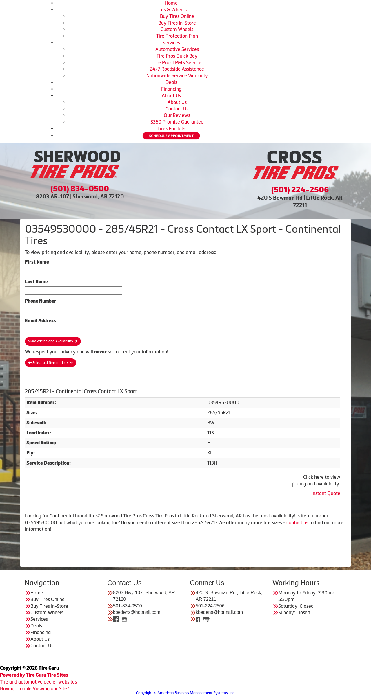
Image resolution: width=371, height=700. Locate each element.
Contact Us (177, 108)
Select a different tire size (50, 363)
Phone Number (40, 301)
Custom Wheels (177, 29)
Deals (171, 82)
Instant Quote (326, 493)
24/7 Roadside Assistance (177, 68)
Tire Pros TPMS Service (177, 62)
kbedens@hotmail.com (136, 612)
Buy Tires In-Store (177, 22)
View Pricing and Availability (53, 341)
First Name (37, 261)
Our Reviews (177, 115)
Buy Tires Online (177, 16)
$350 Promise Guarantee (176, 121)
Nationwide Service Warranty (177, 75)
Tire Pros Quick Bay (177, 55)
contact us (297, 522)
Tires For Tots (171, 128)
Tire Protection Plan (177, 35)
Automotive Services (177, 49)
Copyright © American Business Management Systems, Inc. (185, 693)
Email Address (40, 320)
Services (171, 42)
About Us (171, 95)
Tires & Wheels (171, 9)
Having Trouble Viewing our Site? (34, 688)
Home (171, 2)
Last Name (36, 281)
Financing (171, 88)
